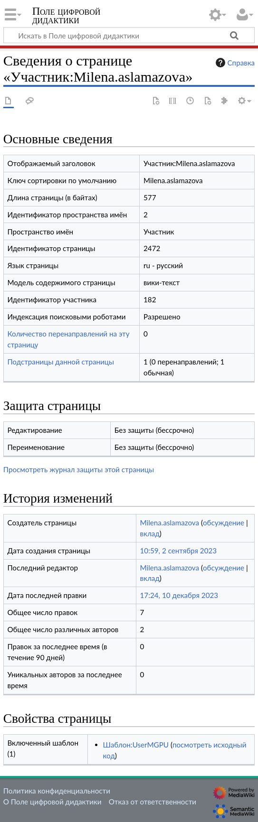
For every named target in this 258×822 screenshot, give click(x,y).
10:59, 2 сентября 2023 (178, 550)
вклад (150, 533)
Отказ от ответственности (152, 801)
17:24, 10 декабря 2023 (179, 595)
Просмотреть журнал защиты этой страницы (78, 469)
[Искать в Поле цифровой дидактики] (129, 35)
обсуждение (223, 522)
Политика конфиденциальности (56, 790)
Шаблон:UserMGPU (136, 744)
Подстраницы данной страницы (60, 361)
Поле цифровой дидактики (66, 16)
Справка (234, 62)
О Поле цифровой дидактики (52, 801)
